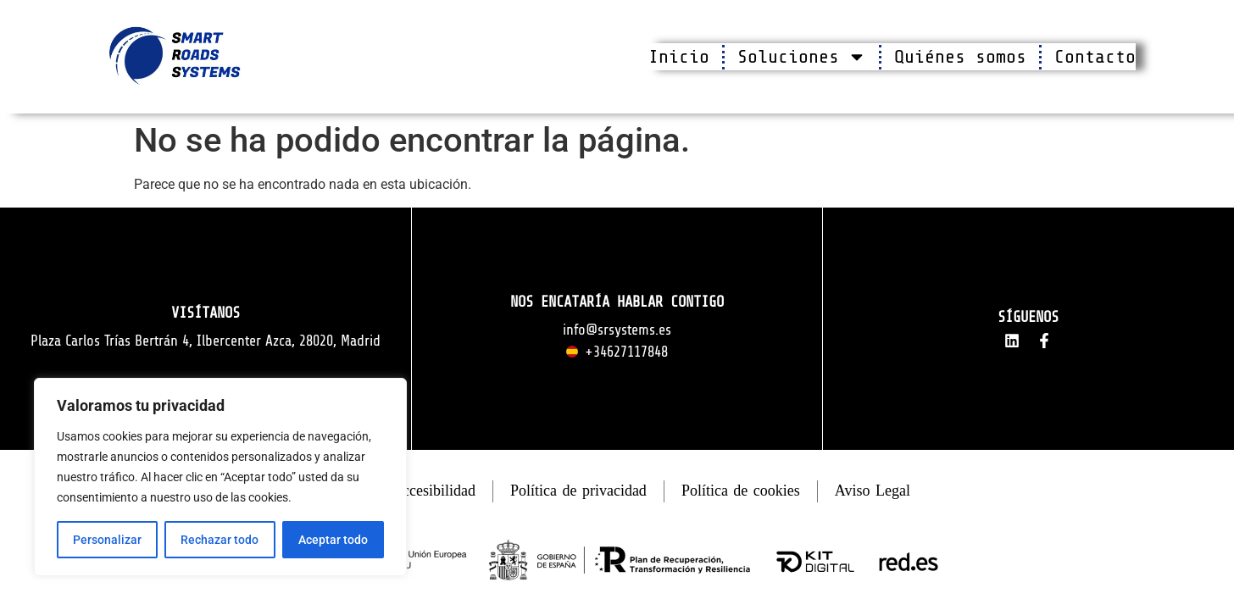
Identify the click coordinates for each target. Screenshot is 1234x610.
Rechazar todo (219, 539)
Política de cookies (740, 490)
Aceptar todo (333, 539)
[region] (220, 477)
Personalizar (107, 539)
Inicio (678, 57)
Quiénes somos (960, 57)
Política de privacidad (578, 490)
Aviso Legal (872, 490)
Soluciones (801, 56)
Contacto (1095, 57)
